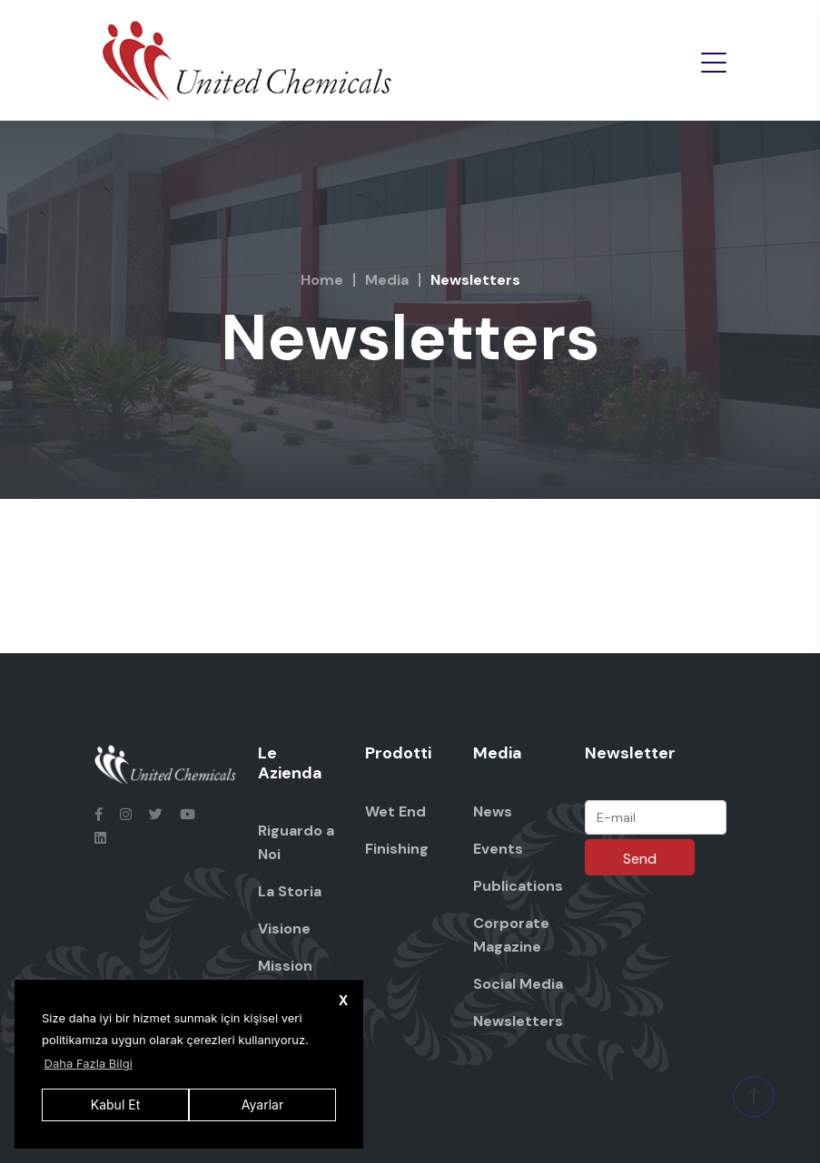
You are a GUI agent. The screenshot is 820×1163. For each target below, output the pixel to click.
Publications (518, 885)
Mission (285, 965)
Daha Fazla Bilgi (88, 1063)
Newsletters (518, 1021)
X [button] (344, 1000)
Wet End (395, 811)
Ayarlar (262, 1104)
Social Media (518, 983)
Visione (284, 928)
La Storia (289, 891)
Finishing (397, 848)
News (492, 811)
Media (387, 279)
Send (640, 858)
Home (322, 279)
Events (498, 848)
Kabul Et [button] (115, 1104)
